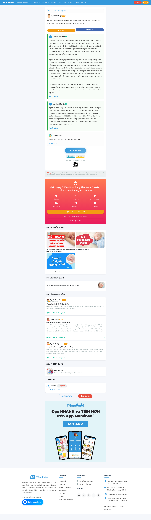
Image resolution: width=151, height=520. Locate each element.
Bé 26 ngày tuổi (54, 301)
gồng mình (62, 385)
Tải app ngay (75, 150)
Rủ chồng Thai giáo (85, 481)
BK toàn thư (71, 2)
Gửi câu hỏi (85, 396)
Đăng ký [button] (145, 2)
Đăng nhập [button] (138, 2)
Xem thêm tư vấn (68, 396)
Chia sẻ (89, 29)
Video (59, 2)
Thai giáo (26, 2)
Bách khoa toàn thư (66, 500)
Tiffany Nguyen (56, 319)
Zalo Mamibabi (32, 502)
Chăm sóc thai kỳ (35, 2)
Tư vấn (64, 2)
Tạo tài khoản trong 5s (75, 212)
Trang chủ (19, 2)
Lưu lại (61, 30)
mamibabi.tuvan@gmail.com (118, 494)
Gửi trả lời (53, 97)
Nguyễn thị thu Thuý (58, 300)
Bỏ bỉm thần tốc (84, 484)
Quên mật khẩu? (75, 221)
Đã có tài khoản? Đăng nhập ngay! (75, 216)
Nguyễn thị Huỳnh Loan (59, 344)
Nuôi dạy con (45, 2)
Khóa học (53, 2)
